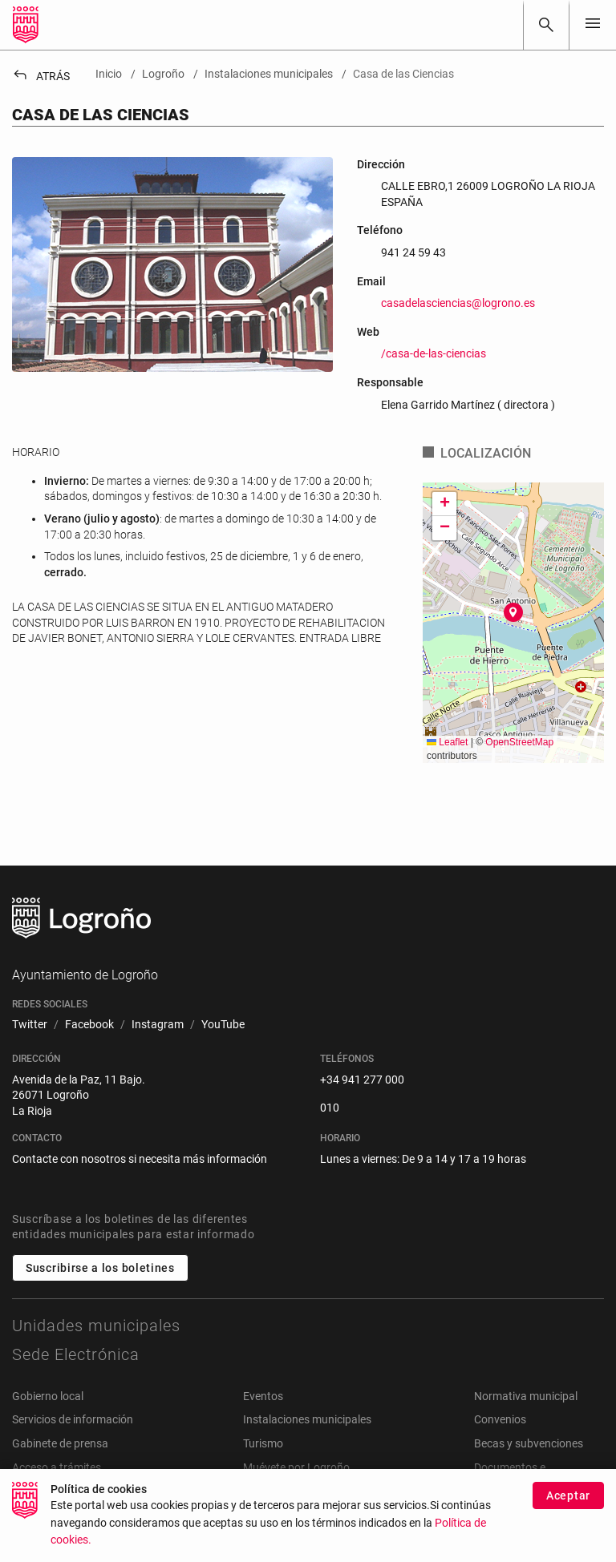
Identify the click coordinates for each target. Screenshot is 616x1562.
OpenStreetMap (519, 742)
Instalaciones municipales (307, 1419)
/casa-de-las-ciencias (433, 353)
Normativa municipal (526, 1396)
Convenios (500, 1419)
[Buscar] (546, 25)
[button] (513, 612)
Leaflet (447, 742)
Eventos (263, 1396)
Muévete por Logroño (296, 1467)
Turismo (263, 1443)
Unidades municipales (96, 1325)
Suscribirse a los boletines (100, 1267)
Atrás (41, 76)
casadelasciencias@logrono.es (458, 303)
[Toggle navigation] (592, 24)
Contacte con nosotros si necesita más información (139, 1158)
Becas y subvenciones (528, 1443)
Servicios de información (72, 1419)
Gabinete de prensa (60, 1443)
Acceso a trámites (56, 1467)
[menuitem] (29, 1025)
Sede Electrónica (76, 1354)
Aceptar (568, 1495)
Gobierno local (47, 1396)
